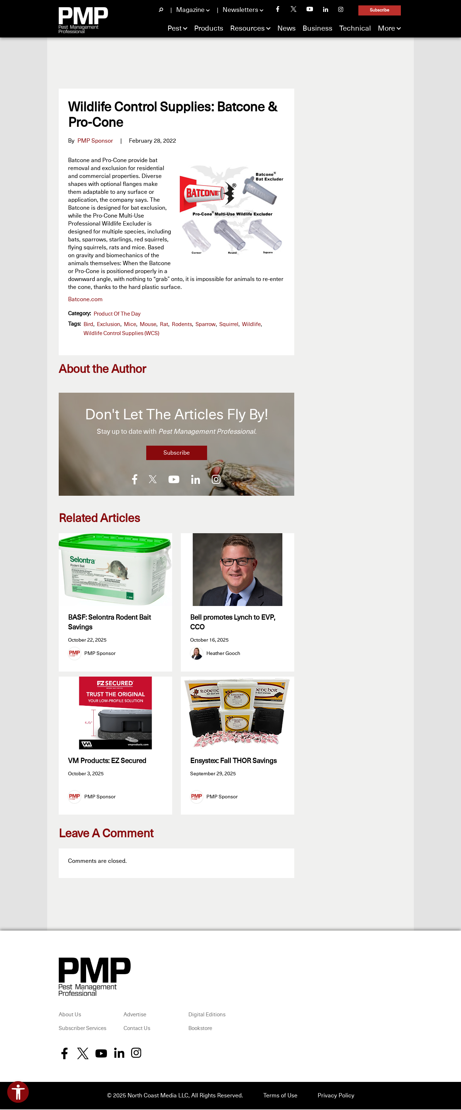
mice (130, 324)
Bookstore (200, 1029)
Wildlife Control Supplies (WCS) (121, 333)
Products (208, 28)
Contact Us (137, 1029)
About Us (70, 1015)
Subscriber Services (82, 1029)
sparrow (206, 324)
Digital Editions (206, 1015)
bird (88, 324)
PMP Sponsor (95, 141)
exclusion (108, 324)
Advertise (135, 1015)
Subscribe (379, 10)
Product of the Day (117, 314)
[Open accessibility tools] (18, 1092)
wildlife (251, 324)
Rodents (182, 324)
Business (317, 28)
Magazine (190, 10)
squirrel (228, 324)
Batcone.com (85, 299)
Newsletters (240, 10)
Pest (174, 28)
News (286, 28)
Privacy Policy (336, 1096)
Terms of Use (280, 1096)
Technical (355, 28)
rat (164, 324)
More (386, 28)
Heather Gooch (223, 653)
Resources (247, 28)
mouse (148, 324)
